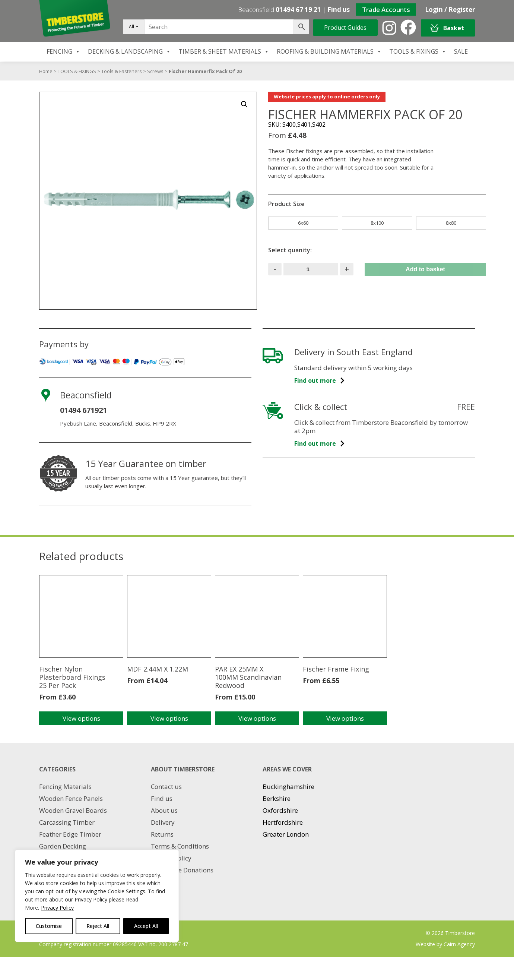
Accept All (146, 925)
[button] (244, 104)
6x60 (303, 222)
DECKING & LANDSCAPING (129, 51)
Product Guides (345, 27)
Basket (447, 28)
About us (164, 810)
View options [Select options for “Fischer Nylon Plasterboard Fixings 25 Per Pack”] (81, 718)
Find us (338, 9)
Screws (155, 71)
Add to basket (425, 269)
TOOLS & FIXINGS (418, 51)
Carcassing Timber (67, 822)
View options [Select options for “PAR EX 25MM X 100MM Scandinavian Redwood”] (257, 718)
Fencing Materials (65, 786)
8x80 (451, 222)
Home (46, 71)
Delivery (163, 822)
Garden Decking (62, 846)
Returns (162, 834)
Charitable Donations (182, 870)
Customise (49, 925)
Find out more (319, 380)
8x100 (377, 222)
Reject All (97, 925)
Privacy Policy (57, 907)
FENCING (63, 51)
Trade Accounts (386, 9)
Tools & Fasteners (121, 71)
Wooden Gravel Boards (73, 810)
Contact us (166, 786)
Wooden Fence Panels (71, 798)
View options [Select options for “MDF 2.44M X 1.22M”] (169, 718)
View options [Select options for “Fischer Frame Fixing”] (345, 718)
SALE (461, 51)
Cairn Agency (459, 944)
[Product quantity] (310, 269)
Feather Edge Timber (70, 834)
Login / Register (450, 9)
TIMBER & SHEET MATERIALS (223, 51)
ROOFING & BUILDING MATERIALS (329, 51)
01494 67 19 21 (298, 9)
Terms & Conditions (180, 846)
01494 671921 (83, 410)
